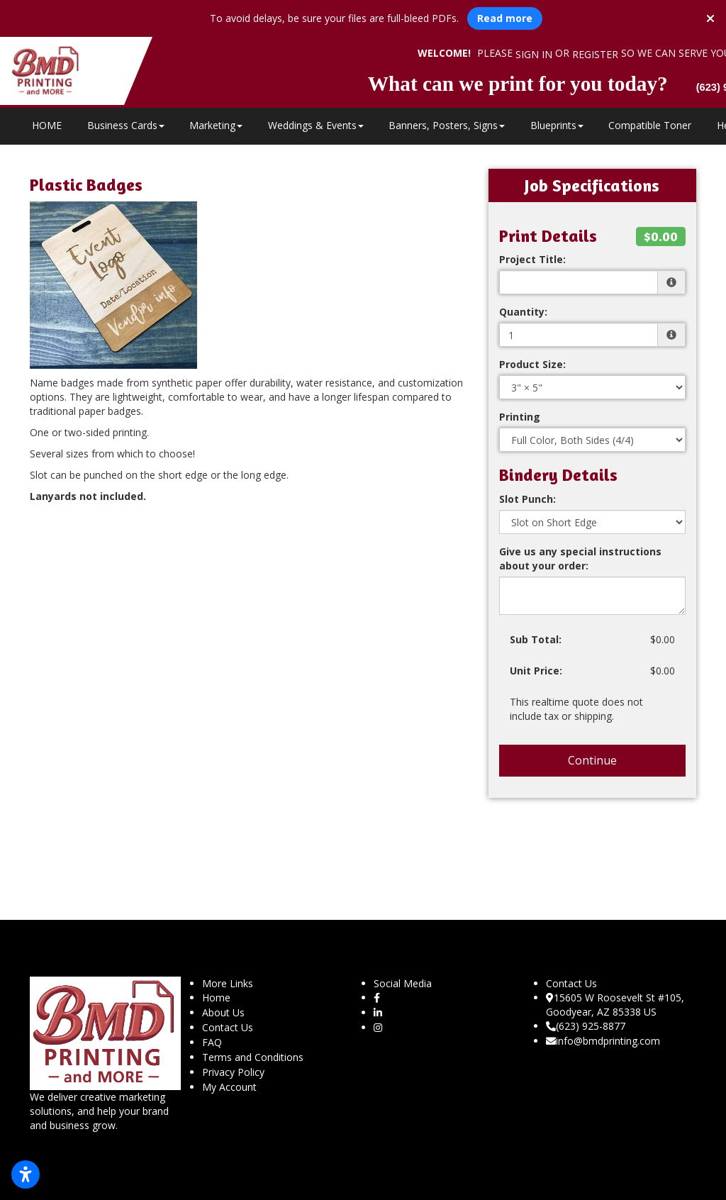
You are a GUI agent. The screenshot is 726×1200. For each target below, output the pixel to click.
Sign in (533, 54)
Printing (519, 416)
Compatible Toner (649, 125)
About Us (223, 1012)
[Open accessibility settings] (25, 1174)
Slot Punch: (527, 499)
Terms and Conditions (252, 1057)
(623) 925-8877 (585, 1026)
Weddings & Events (316, 125)
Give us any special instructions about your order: (580, 558)
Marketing (215, 125)
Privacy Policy (233, 1072)
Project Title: (532, 259)
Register (595, 54)
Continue (592, 760)
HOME (47, 125)
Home (216, 997)
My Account (229, 1087)
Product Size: (532, 364)
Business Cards (125, 125)
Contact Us (227, 1027)
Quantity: (523, 311)
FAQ (212, 1042)
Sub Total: (536, 639)
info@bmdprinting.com (603, 1041)
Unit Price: (536, 670)
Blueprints (556, 125)
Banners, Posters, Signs (447, 125)
